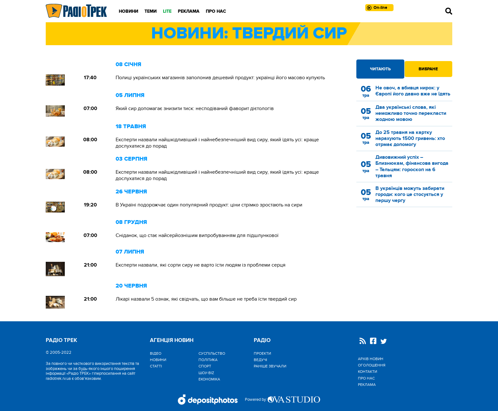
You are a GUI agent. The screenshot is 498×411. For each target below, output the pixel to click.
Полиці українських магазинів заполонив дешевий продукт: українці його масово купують (220, 77)
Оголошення (371, 365)
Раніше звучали (270, 366)
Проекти (262, 353)
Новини (128, 11)
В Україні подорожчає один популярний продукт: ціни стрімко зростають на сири (209, 205)
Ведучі (260, 360)
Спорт (205, 366)
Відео (155, 353)
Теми (151, 11)
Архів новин (370, 359)
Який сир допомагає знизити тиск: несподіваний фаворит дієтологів (195, 108)
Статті (156, 366)
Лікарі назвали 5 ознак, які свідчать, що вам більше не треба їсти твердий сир (206, 299)
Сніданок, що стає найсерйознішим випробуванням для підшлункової (197, 235)
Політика (208, 360)
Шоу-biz (206, 373)
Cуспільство (212, 353)
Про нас (216, 11)
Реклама (188, 11)
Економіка (209, 379)
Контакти (367, 371)
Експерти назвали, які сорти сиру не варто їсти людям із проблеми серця (201, 265)
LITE (167, 11)
